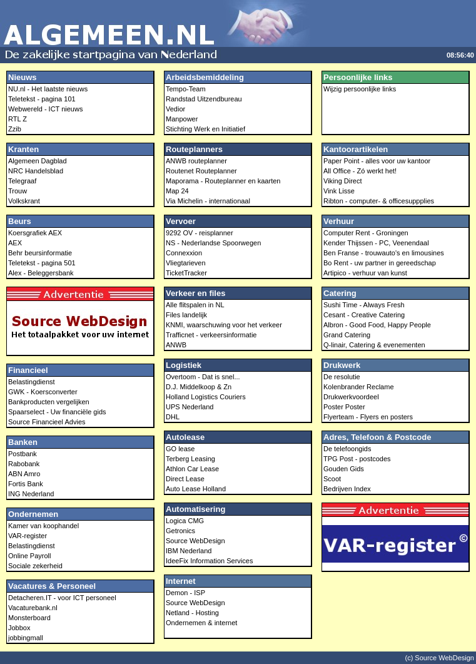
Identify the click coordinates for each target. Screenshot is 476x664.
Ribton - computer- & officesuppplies (378, 201)
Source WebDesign (195, 540)
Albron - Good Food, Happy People (377, 325)
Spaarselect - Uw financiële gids (57, 412)
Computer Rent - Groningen (365, 233)
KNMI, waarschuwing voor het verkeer (224, 325)
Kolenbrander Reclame (358, 387)
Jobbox (19, 627)
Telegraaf (22, 181)
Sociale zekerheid (35, 566)
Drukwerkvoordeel (351, 397)
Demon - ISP (185, 592)
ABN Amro (24, 474)
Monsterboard (29, 617)
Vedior (175, 109)
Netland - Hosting (192, 612)
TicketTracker (186, 273)
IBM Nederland (188, 550)
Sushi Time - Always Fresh (364, 305)
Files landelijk (186, 315)
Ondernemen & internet (201, 622)
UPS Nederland (189, 407)
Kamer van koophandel (43, 525)
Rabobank (23, 463)
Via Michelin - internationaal (208, 201)
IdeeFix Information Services (209, 560)
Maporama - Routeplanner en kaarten (223, 181)
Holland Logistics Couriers (206, 397)
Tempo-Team (186, 89)
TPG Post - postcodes (357, 458)
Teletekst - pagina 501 (42, 263)
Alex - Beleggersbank (41, 273)
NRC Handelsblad (35, 171)
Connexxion (184, 253)
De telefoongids (347, 448)
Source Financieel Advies (47, 422)
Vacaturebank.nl (33, 607)
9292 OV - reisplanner (199, 233)
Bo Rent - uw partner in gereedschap (379, 263)
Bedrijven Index (347, 489)
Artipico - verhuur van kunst (365, 273)
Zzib (14, 129)
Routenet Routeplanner (201, 171)
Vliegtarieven (186, 263)
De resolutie (341, 377)
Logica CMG (185, 520)
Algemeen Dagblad (37, 161)
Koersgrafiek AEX (35, 233)
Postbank (22, 453)
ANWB (176, 345)
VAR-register (27, 535)
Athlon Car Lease (192, 468)
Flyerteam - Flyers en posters (368, 417)
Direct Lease (185, 479)
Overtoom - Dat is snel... (203, 377)
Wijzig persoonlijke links (359, 89)
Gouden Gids (343, 468)
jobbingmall (25, 637)
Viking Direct (342, 181)
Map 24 (177, 191)
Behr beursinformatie (40, 253)
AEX (15, 243)
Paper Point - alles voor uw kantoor (376, 161)
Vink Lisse (339, 191)
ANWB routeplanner (196, 161)
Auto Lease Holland (196, 489)
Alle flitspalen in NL (195, 305)
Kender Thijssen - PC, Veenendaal (376, 243)
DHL (173, 417)
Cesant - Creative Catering (364, 315)
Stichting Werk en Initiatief (205, 129)
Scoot (332, 479)
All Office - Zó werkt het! (360, 171)
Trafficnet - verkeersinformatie (211, 335)
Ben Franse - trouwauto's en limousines (383, 253)
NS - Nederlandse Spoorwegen (213, 243)
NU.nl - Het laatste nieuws (48, 89)
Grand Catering (346, 335)
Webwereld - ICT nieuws (45, 109)
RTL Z (17, 119)
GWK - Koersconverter (43, 392)
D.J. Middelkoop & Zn (198, 387)
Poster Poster (344, 407)
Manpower (182, 119)
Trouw (17, 191)
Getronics (180, 530)
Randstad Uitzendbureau (204, 99)
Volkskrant (24, 201)
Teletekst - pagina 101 (42, 99)
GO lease (180, 448)
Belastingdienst (31, 382)
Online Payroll (29, 555)
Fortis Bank (25, 484)
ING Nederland (31, 494)
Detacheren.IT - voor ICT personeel (62, 597)
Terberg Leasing (190, 458)
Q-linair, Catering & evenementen (374, 345)
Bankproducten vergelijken (48, 402)
